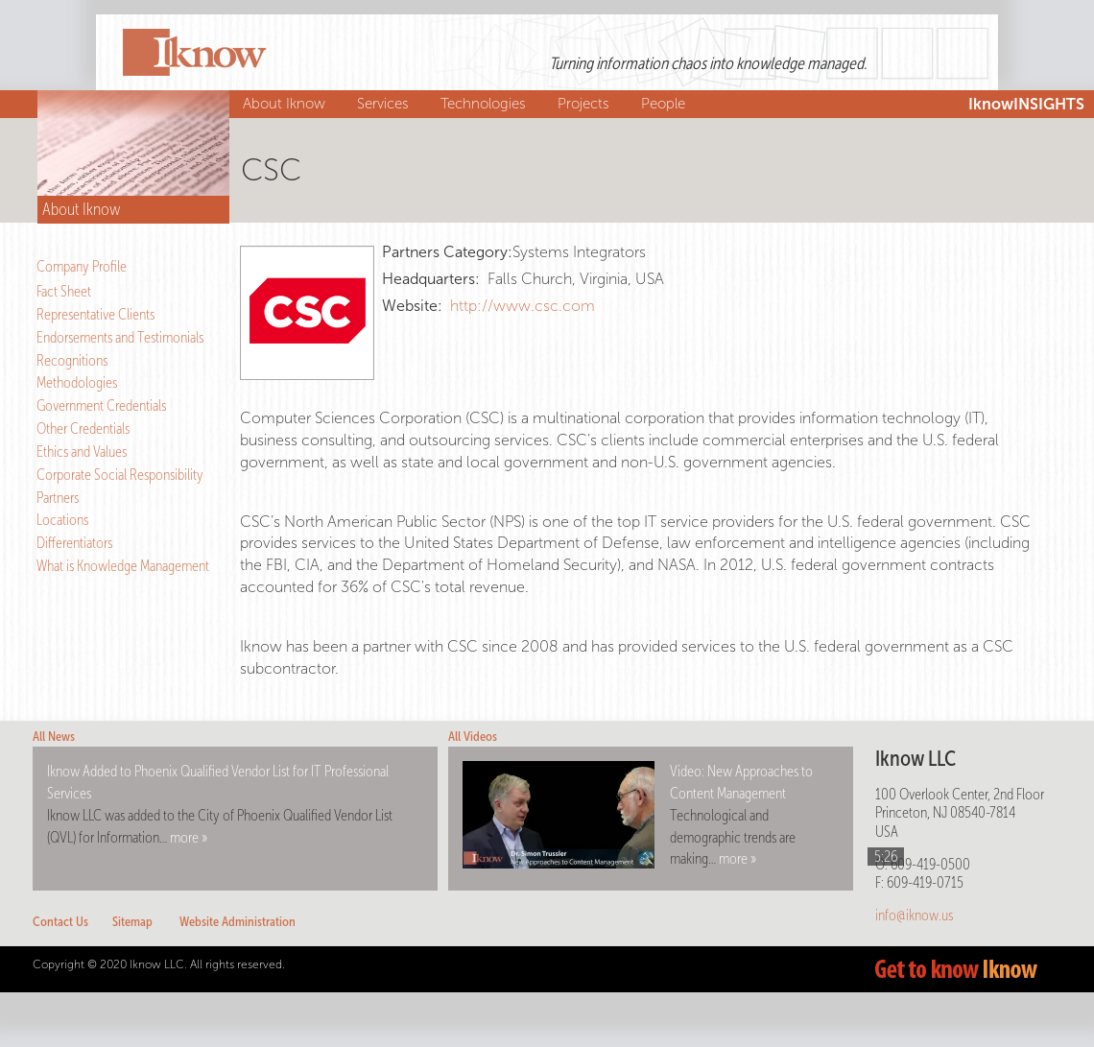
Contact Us (60, 922)
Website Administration (237, 922)
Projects (585, 103)
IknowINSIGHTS (1026, 104)
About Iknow (286, 103)
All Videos (472, 736)
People (665, 103)
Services (385, 103)
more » (188, 837)
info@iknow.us (914, 915)
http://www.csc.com (522, 306)
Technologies (485, 103)
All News (54, 736)
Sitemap (132, 922)
